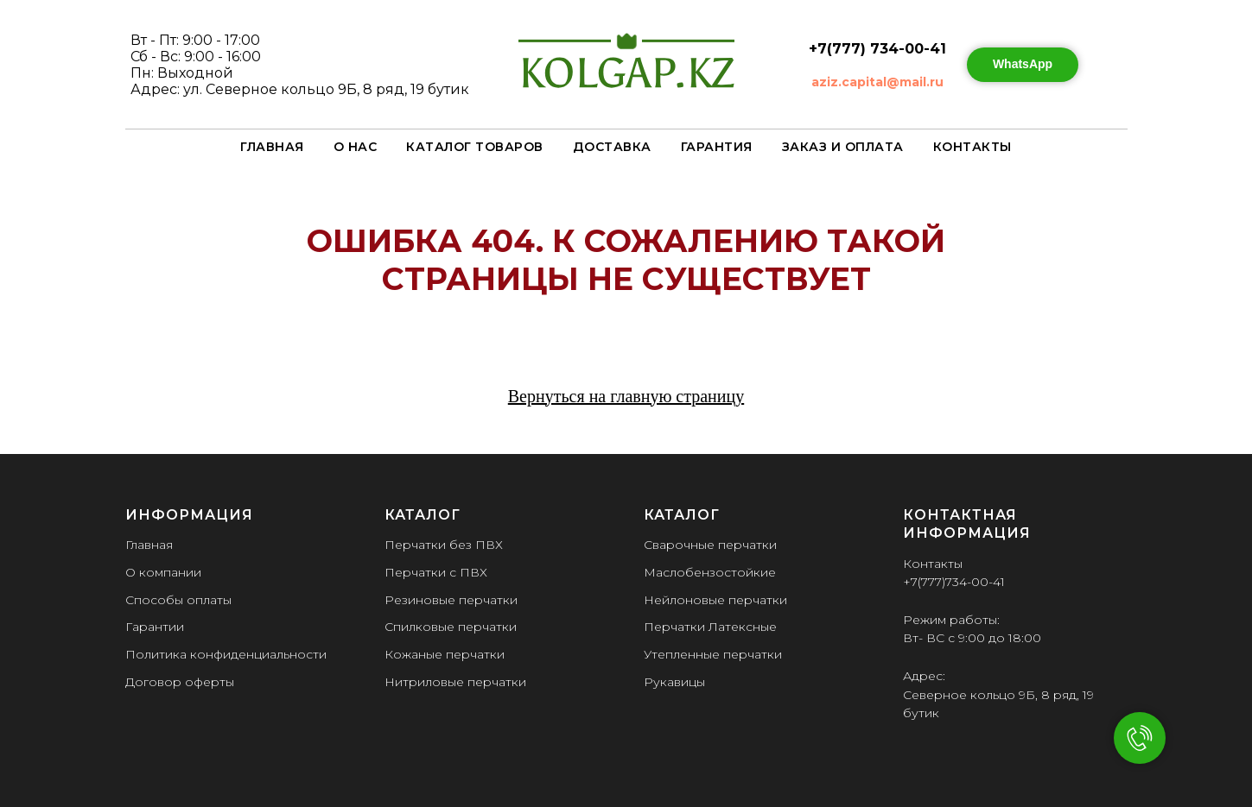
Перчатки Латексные (710, 626)
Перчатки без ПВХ (443, 544)
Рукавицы (674, 682)
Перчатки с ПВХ (435, 572)
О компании (163, 572)
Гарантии (154, 626)
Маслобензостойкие (710, 572)
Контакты (972, 146)
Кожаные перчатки (444, 654)
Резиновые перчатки (451, 600)
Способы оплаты (178, 600)
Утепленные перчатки (713, 654)
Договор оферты (179, 682)
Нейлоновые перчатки (715, 600)
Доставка (612, 146)
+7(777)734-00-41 (954, 581)
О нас (356, 146)
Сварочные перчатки (710, 544)
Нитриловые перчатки (455, 682)
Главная (272, 146)
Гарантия (717, 146)
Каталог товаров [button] (474, 146)
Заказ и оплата (843, 146)
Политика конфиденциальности (226, 654)
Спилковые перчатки (450, 626)
